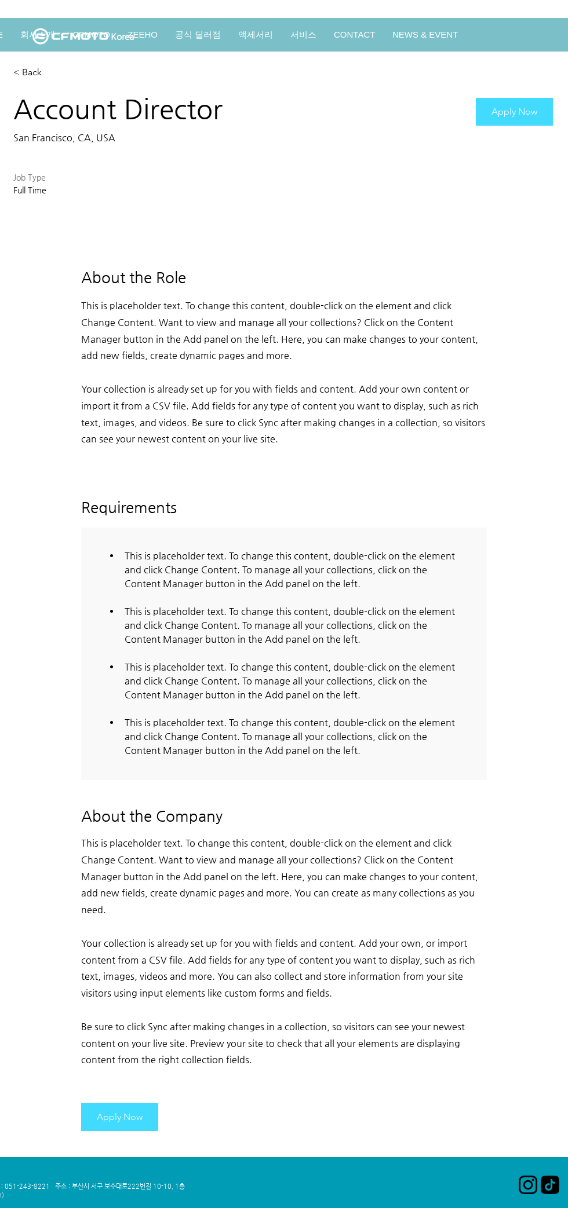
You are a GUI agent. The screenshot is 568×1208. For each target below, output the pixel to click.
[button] (514, 112)
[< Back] (54, 72)
